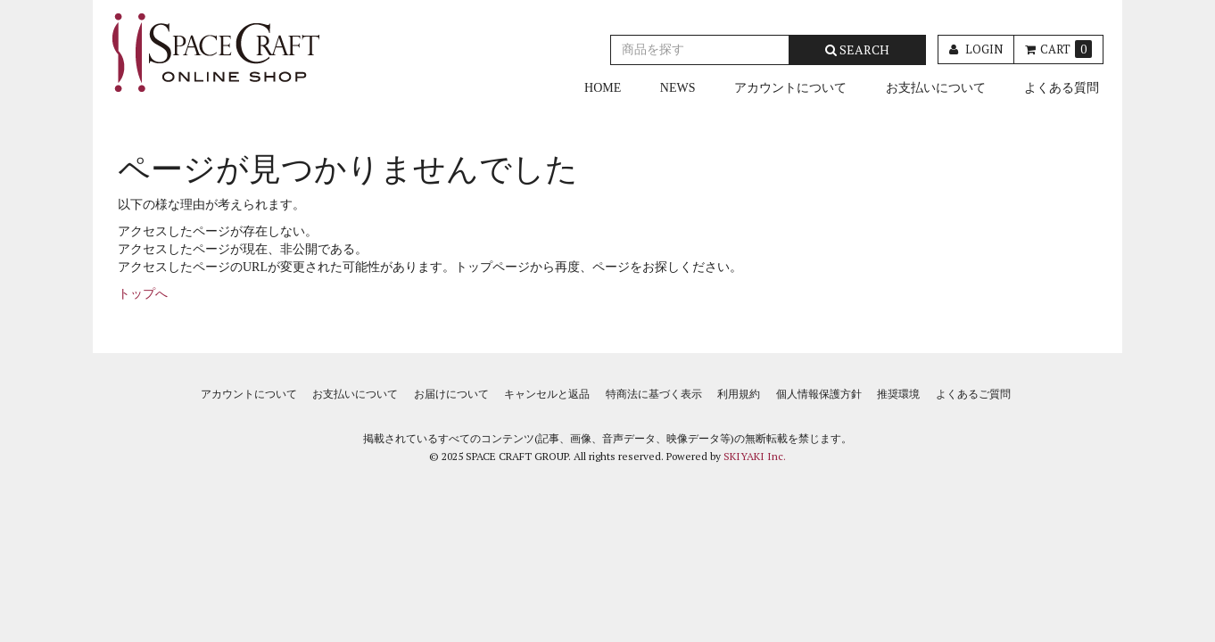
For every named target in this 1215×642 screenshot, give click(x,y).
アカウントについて (790, 88)
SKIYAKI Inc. (754, 456)
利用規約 (738, 394)
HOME (602, 88)
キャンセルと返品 (547, 394)
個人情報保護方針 (819, 394)
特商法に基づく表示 (654, 394)
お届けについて (451, 394)
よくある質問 (1061, 88)
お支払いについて (936, 88)
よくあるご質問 (973, 394)
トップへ (143, 293)
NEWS (678, 88)
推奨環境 (898, 394)
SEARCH (857, 49)
